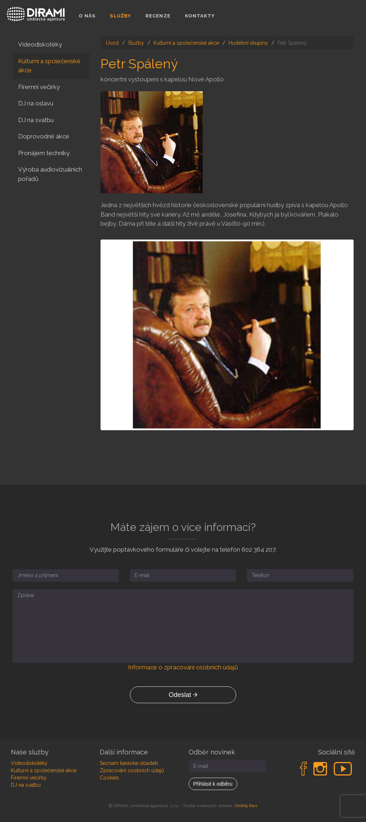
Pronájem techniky (44, 153)
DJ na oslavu (35, 103)
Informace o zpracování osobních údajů (183, 667)
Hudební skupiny (248, 43)
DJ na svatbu (36, 120)
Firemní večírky (39, 86)
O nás (87, 16)
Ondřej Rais (246, 805)
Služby (120, 16)
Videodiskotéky (40, 44)
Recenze (157, 16)
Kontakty (200, 16)
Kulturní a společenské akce (186, 43)
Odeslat (183, 694)
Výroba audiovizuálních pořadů (50, 174)
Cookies (109, 778)
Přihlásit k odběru (213, 784)
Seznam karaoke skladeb (129, 763)
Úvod (112, 43)
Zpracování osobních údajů (132, 770)
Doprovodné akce (43, 136)
